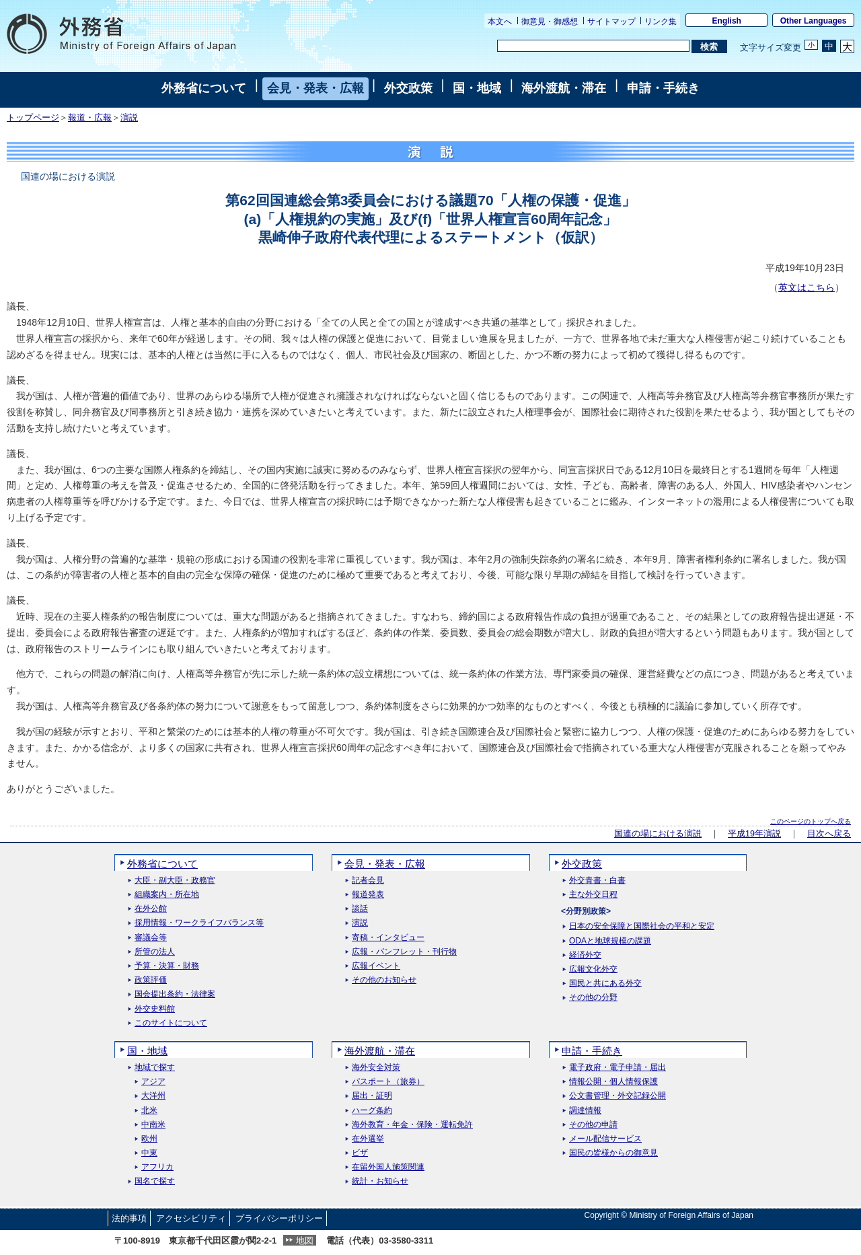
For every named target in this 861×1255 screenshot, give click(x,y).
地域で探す (155, 1067)
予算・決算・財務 (167, 966)
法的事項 (129, 1218)
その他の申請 (593, 1124)
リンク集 (660, 21)
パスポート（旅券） (388, 1081)
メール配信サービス (605, 1139)
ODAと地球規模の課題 (610, 941)
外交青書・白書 (597, 880)
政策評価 (151, 980)
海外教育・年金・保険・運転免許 (412, 1124)
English (726, 21)
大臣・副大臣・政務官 (175, 880)
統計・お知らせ (380, 1181)
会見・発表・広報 (315, 88)
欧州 (149, 1139)
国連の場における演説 (658, 833)
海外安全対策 (376, 1067)
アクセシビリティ (191, 1218)
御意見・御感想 (549, 21)
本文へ (500, 21)
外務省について (203, 88)
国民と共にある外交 (605, 983)
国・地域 (477, 88)
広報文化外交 (593, 969)
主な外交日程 (593, 894)
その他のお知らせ (384, 980)
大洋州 (153, 1095)
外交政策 (408, 88)
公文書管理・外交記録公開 (617, 1095)
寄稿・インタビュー (388, 937)
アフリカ (157, 1167)
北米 (149, 1110)
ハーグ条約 (372, 1110)
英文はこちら (806, 287)
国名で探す (155, 1181)
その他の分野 (593, 997)
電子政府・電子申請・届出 (617, 1067)
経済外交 (585, 955)
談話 (360, 908)
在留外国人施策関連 (388, 1167)
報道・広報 (90, 117)
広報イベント (376, 966)
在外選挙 (368, 1139)
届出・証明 (372, 1095)
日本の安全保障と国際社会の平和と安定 (641, 926)
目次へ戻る (829, 833)
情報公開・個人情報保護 (613, 1081)
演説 (129, 117)
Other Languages (813, 21)
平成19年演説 (754, 833)
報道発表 (368, 894)
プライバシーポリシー (279, 1218)
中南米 (153, 1124)
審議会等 (151, 937)
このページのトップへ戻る (810, 821)
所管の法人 (155, 951)
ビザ (360, 1153)
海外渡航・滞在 (563, 88)
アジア (153, 1081)
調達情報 (585, 1110)
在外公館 (151, 908)
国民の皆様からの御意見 (613, 1153)
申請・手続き (663, 88)
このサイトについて (171, 1023)
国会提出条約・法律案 (175, 994)
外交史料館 (155, 1009)
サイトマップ (611, 21)
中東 (149, 1153)
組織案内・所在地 (167, 894)
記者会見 (368, 880)
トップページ (33, 117)
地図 (304, 1240)
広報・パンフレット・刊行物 (404, 951)
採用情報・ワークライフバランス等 (199, 923)
